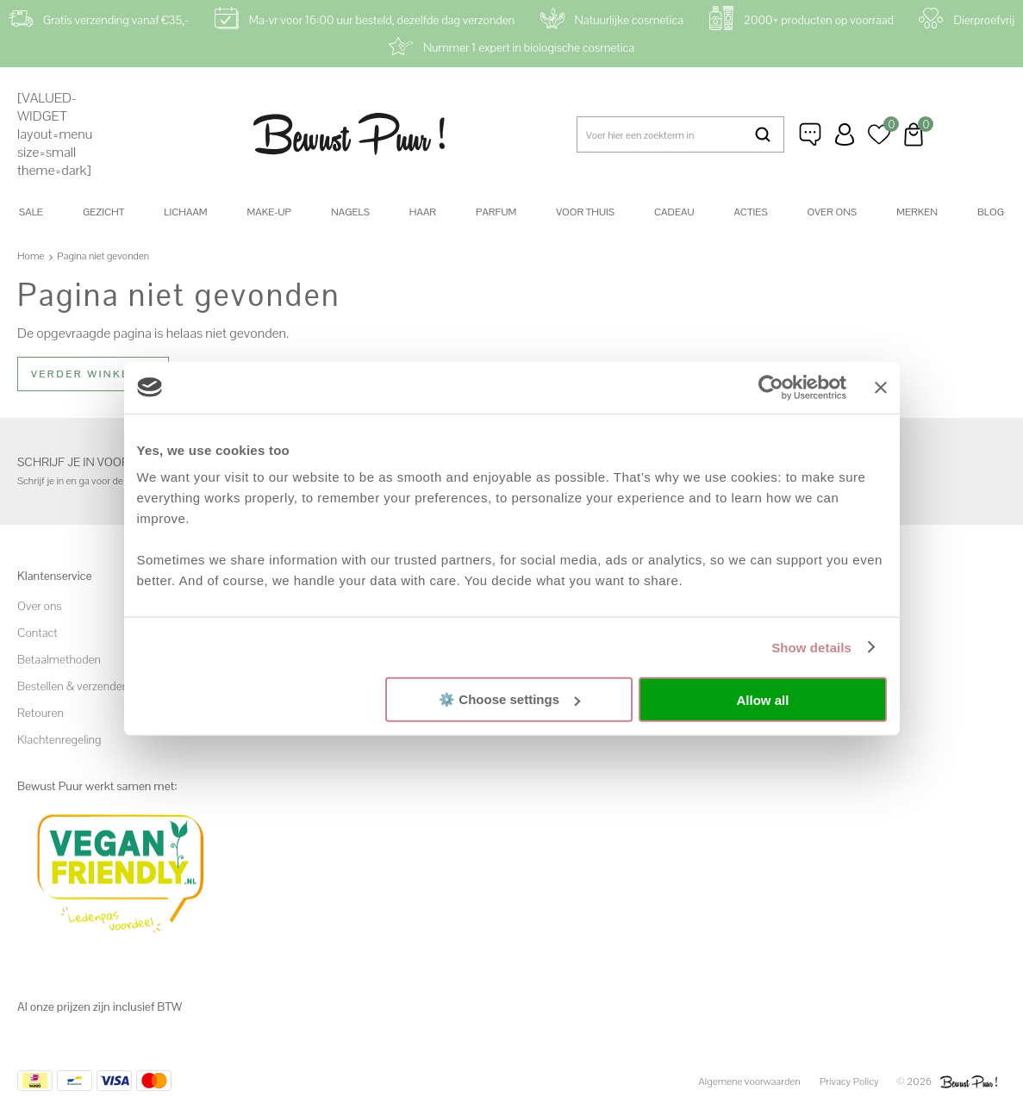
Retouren (40, 712)
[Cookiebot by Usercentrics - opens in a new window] (771, 387)
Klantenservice (810, 134)
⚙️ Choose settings (509, 699)
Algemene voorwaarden (750, 1081)
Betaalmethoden (59, 658)
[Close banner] (881, 387)
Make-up (269, 212)
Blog (990, 212)
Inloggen (845, 134)
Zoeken (763, 134)
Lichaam (185, 212)
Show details (811, 646)
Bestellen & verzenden (72, 685)
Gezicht (103, 212)
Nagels (350, 212)
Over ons (833, 212)
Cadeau (674, 212)
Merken (917, 212)
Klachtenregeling (59, 738)
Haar (422, 212)
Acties (750, 212)
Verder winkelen (93, 374)
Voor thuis (585, 212)
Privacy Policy (849, 1081)
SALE (31, 212)
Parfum (496, 212)
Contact (37, 631)
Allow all (763, 699)
